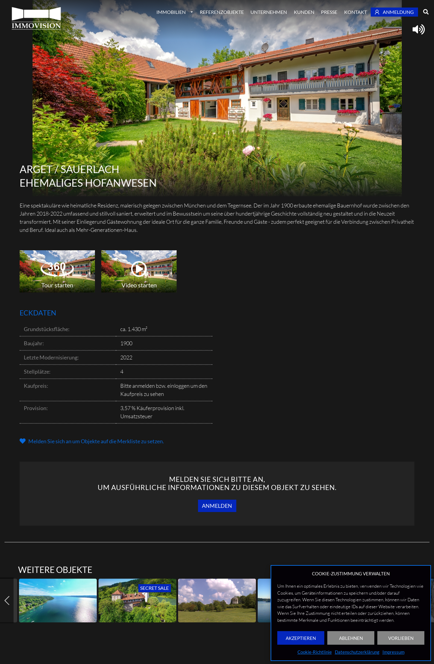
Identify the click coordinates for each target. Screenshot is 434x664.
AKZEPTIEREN (301, 638)
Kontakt (355, 12)
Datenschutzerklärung (357, 652)
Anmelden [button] (217, 505)
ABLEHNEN (351, 638)
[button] (92, 441)
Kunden (304, 12)
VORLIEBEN (401, 638)
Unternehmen (268, 12)
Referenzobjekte (222, 12)
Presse (329, 12)
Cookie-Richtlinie (314, 652)
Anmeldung (394, 12)
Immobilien (171, 12)
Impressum (393, 652)
